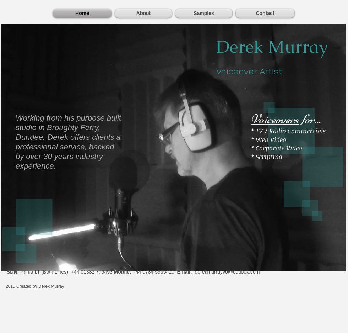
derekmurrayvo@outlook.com (227, 272)
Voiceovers (275, 119)
